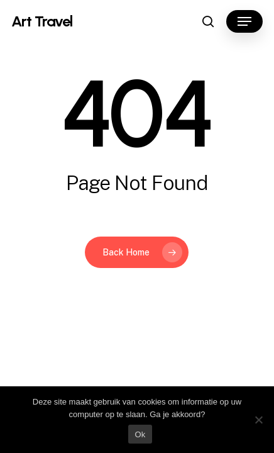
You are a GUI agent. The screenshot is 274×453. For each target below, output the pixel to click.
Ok (139, 434)
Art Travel (41, 21)
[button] (244, 21)
